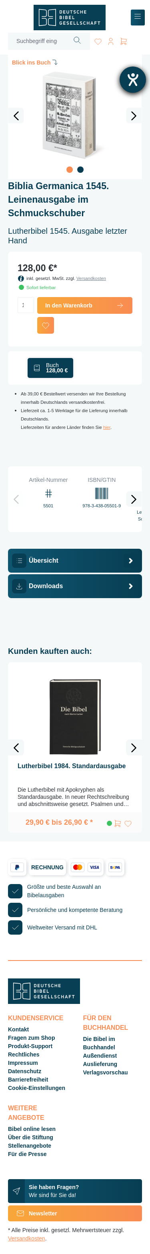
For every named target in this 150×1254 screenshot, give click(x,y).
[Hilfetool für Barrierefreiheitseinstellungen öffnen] (133, 80)
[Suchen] (77, 41)
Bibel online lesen (32, 1129)
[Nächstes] (134, 115)
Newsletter (32, 1213)
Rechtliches (24, 1054)
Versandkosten (91, 278)
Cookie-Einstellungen (36, 1088)
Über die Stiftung (30, 1137)
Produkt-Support (30, 1046)
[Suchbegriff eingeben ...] (36, 41)
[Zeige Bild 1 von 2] (69, 169)
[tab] (75, 561)
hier (106, 427)
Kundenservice (35, 1018)
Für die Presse (27, 1154)
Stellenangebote (29, 1145)
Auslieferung (100, 1064)
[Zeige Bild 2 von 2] (80, 169)
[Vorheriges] (16, 115)
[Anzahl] (26, 305)
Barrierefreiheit (28, 1079)
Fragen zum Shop (31, 1038)
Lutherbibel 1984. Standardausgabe (72, 766)
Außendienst (100, 1055)
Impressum (23, 1063)
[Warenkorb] (123, 40)
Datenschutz (24, 1071)
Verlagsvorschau (105, 1072)
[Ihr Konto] (111, 40)
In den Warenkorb (84, 305)
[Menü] (138, 18)
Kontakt (18, 1029)
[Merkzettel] (98, 40)
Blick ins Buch (35, 62)
